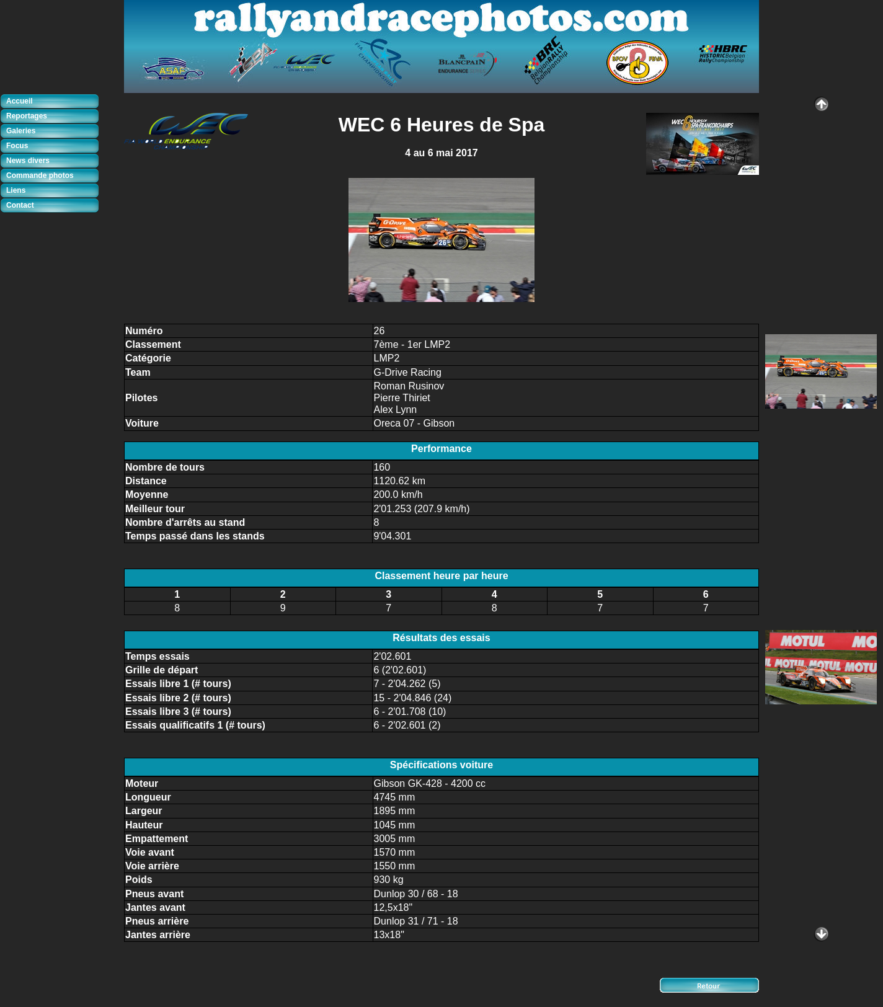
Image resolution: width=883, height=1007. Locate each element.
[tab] (52, 101)
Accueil (19, 101)
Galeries (20, 130)
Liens (15, 190)
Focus (17, 145)
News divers (28, 160)
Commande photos (40, 175)
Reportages (26, 116)
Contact (20, 205)
